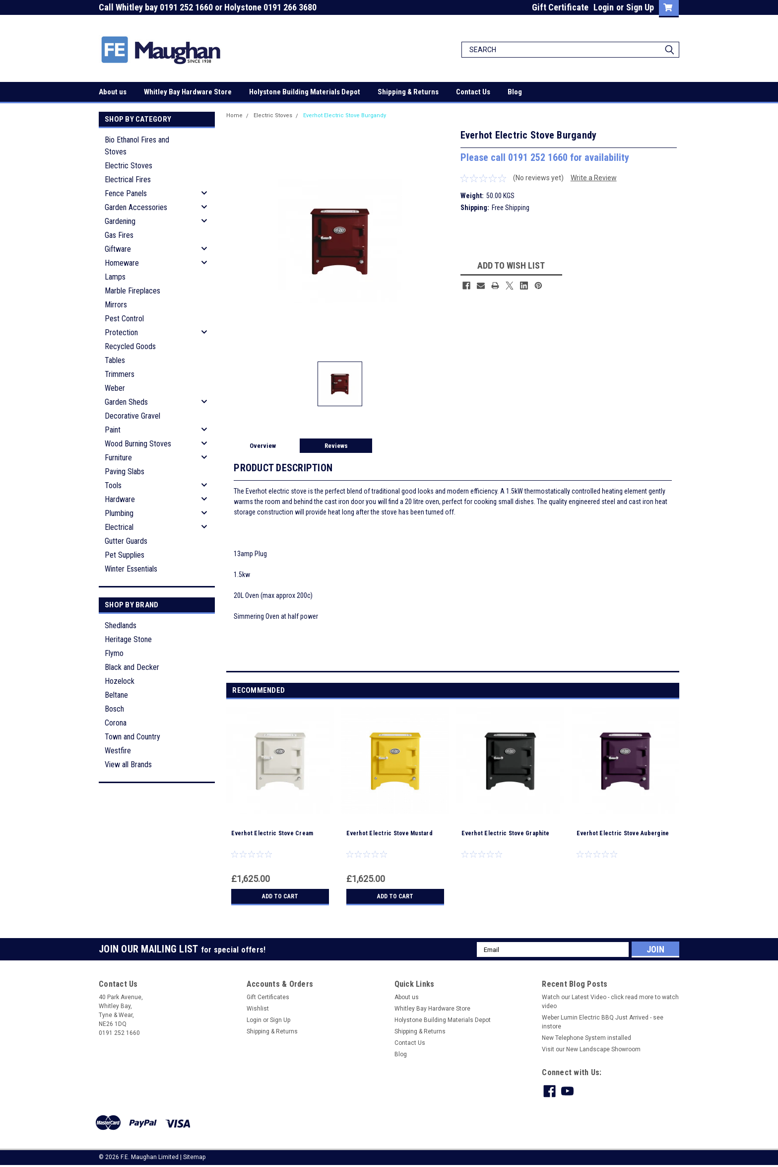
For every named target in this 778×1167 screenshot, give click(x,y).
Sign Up (640, 7)
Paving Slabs (124, 471)
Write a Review (594, 178)
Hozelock (119, 681)
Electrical (119, 527)
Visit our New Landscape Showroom (591, 1049)
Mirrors (116, 304)
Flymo (114, 653)
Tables (115, 360)
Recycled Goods (130, 346)
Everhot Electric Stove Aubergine (623, 833)
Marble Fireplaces (132, 290)
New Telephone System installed (586, 1037)
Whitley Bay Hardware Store (188, 91)
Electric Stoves (128, 165)
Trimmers (119, 374)
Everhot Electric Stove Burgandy (344, 115)
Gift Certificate (560, 7)
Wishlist (258, 1008)
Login (603, 7)
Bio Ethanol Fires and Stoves (137, 145)
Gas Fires (119, 235)
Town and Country (132, 736)
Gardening (120, 221)
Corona (116, 723)
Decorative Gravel (132, 416)
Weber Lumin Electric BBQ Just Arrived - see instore (602, 1022)
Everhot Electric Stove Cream (272, 833)
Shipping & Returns (408, 91)
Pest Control (124, 318)
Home (234, 115)
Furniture (118, 457)
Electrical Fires (128, 179)
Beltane (116, 695)
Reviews (336, 445)
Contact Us (473, 91)
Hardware (120, 499)
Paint (113, 430)
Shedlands (120, 625)
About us (113, 91)
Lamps (115, 277)
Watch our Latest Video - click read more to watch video (610, 1002)
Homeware (122, 263)
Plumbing (119, 513)
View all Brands (128, 764)
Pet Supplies (124, 555)
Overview (263, 445)
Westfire (118, 750)
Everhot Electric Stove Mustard (389, 833)
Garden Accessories (136, 207)
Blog (515, 91)
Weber (115, 388)
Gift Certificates (268, 997)
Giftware (118, 249)
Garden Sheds (126, 402)
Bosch (114, 709)
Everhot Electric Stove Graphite (505, 833)
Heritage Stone (128, 639)
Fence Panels (126, 193)
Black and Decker (132, 667)
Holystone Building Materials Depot (304, 91)
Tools (113, 485)
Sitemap (194, 1157)
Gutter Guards (126, 541)
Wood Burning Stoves (138, 443)
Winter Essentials (131, 569)
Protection (121, 332)
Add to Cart (280, 896)
